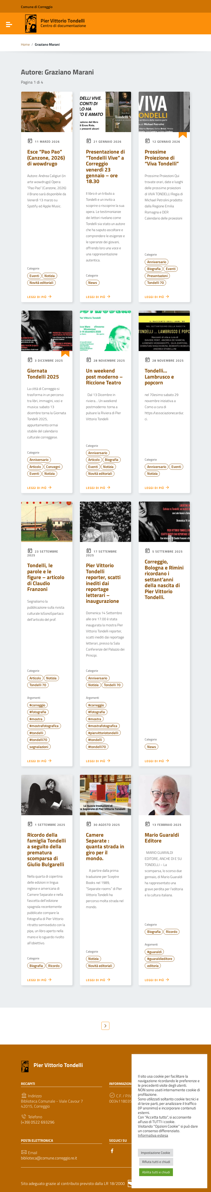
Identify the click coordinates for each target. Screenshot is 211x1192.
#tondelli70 (38, 739)
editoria (153, 966)
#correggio (37, 705)
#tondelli (36, 733)
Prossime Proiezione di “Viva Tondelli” (162, 157)
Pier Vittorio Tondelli (63, 20)
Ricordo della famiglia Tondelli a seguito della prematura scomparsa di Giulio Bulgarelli (46, 849)
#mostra (35, 719)
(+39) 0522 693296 (37, 1122)
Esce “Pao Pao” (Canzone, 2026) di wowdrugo (46, 157)
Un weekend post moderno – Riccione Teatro (104, 376)
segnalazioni (38, 747)
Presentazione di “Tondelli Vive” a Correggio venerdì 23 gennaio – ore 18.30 (105, 166)
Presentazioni (157, 276)
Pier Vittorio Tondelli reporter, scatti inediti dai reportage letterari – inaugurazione (103, 583)
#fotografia (37, 712)
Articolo (35, 466)
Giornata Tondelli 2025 (43, 373)
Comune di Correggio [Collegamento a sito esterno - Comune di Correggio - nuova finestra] (36, 6)
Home (25, 44)
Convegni (53, 466)
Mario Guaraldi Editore (162, 838)
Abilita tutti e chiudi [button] (156, 1172)
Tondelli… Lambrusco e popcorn (159, 376)
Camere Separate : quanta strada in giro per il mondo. (105, 846)
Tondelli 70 (155, 282)
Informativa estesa (153, 1135)
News (92, 282)
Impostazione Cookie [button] (155, 1152)
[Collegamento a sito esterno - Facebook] (112, 1150)
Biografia (154, 268)
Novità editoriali (41, 282)
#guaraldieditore (159, 958)
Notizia (49, 276)
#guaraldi (154, 952)
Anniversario (156, 262)
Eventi (34, 276)
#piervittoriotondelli (103, 733)
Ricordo (53, 966)
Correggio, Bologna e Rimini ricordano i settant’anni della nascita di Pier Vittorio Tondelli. (164, 579)
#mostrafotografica (43, 726)
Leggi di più (39, 296)
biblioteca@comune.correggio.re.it (49, 1158)
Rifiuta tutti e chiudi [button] (156, 1161)
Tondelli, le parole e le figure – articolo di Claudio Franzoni (45, 577)
